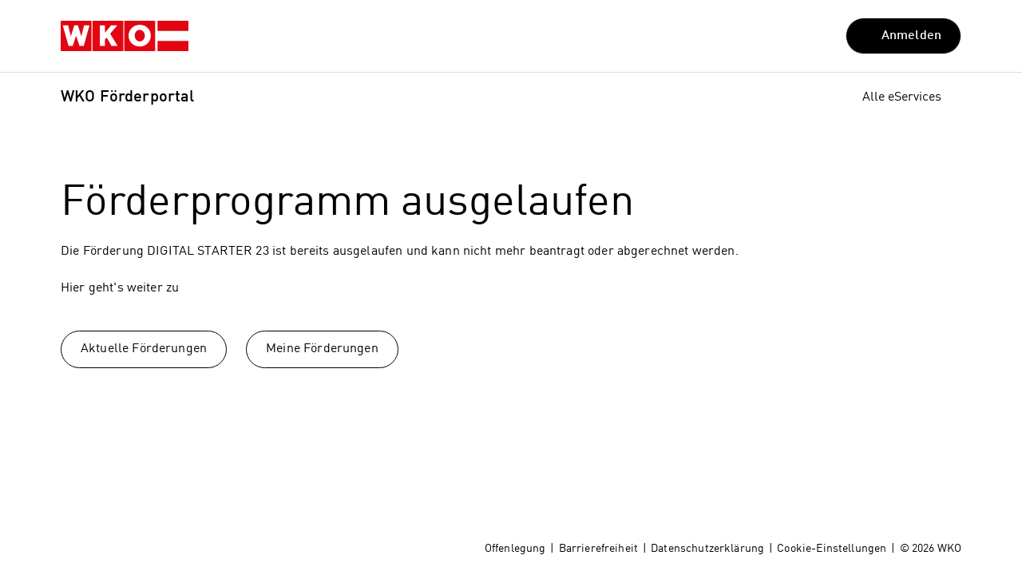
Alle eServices (901, 97)
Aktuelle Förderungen (144, 349)
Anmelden (911, 36)
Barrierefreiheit (598, 548)
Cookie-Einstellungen (831, 548)
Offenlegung (515, 548)
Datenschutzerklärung (707, 548)
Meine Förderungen (322, 349)
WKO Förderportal (127, 97)
